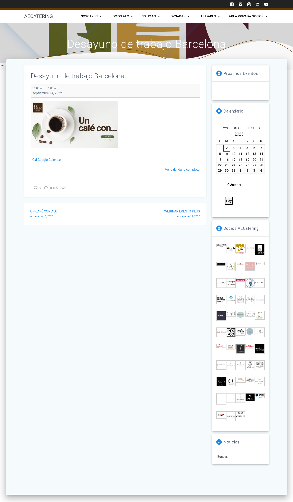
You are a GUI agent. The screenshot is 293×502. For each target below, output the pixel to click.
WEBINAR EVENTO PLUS (159, 214)
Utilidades (207, 16)
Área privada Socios (246, 16)
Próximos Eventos (240, 73)
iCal (34, 160)
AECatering (38, 16)
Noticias (149, 16)
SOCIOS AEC (120, 16)
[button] (233, 185)
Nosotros (89, 16)
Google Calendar (49, 160)
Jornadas (177, 16)
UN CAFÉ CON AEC (71, 214)
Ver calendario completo (182, 169)
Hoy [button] (229, 201)
